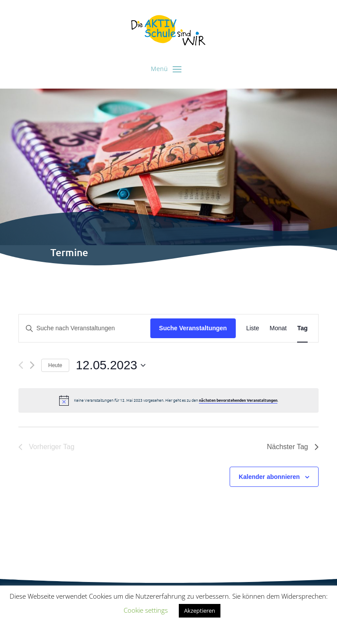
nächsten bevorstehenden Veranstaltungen (238, 400)
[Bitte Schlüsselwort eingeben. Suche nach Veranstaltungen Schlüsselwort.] (84, 328)
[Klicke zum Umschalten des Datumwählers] (110, 365)
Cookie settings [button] (146, 610)
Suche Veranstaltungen (193, 328)
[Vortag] (20, 365)
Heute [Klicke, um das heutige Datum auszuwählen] (55, 365)
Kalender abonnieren (269, 476)
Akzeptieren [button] (199, 610)
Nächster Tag (293, 446)
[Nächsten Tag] (32, 365)
